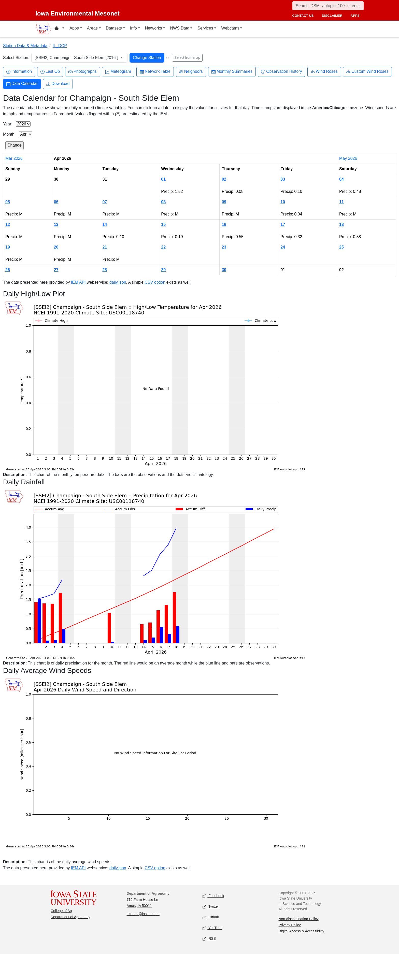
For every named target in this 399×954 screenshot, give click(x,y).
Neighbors (191, 71)
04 (341, 179)
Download (57, 83)
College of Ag (61, 911)
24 (282, 247)
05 (7, 202)
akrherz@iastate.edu (143, 914)
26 (7, 270)
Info (133, 28)
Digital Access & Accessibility (301, 931)
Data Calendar (22, 83)
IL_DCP (60, 46)
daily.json (117, 282)
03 (282, 179)
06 (56, 202)
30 (224, 270)
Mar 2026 (14, 158)
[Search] (328, 5)
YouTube (212, 928)
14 (104, 224)
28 (104, 270)
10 (282, 202)
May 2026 (348, 158)
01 (163, 179)
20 (56, 247)
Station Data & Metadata (25, 46)
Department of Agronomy (70, 917)
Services (205, 28)
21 (104, 247)
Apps (74, 28)
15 (163, 224)
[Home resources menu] (59, 29)
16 (224, 224)
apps (355, 16)
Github (211, 917)
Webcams (230, 28)
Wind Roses (324, 71)
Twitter (211, 907)
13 (56, 224)
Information (19, 71)
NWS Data (179, 28)
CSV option (155, 282)
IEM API (78, 282)
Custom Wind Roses (367, 71)
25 (341, 247)
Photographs (82, 71)
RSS (209, 939)
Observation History (281, 71)
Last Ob (50, 71)
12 (7, 224)
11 (341, 202)
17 (282, 224)
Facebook (213, 896)
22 (163, 247)
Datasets (114, 28)
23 (224, 247)
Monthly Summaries (231, 71)
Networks (153, 28)
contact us (303, 16)
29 (163, 270)
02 (224, 179)
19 (7, 247)
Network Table (155, 71)
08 (163, 202)
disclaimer (332, 16)
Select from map (187, 57)
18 (341, 224)
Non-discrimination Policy (299, 919)
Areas (92, 28)
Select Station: (16, 57)
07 (104, 202)
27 (56, 270)
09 (224, 202)
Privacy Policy (290, 925)
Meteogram (118, 71)
